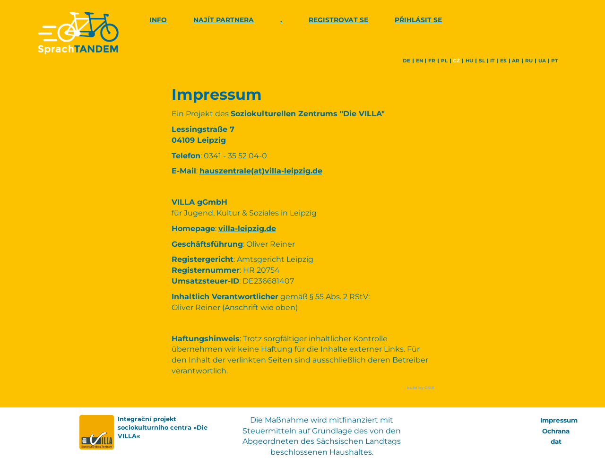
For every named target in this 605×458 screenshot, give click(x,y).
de (406, 61)
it (492, 61)
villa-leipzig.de (247, 228)
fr (431, 61)
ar (515, 61)
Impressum (559, 420)
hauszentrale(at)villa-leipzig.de (260, 170)
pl (444, 61)
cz (456, 61)
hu (469, 61)
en (419, 61)
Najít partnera (223, 20)
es (503, 61)
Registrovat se (338, 20)
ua (542, 61)
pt (554, 61)
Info (158, 20)
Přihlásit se (418, 20)
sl (482, 61)
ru (529, 61)
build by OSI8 (420, 387)
